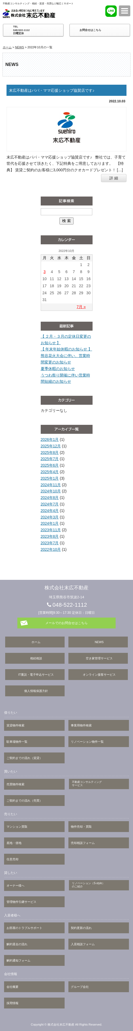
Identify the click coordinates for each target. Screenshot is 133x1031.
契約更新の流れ (81, 927)
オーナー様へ (15, 885)
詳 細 (113, 178)
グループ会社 (80, 986)
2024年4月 (50, 510)
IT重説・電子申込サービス (36, 674)
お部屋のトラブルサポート (24, 927)
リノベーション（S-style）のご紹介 (88, 885)
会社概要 (12, 986)
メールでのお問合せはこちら (66, 623)
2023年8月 (50, 536)
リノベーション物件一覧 (87, 741)
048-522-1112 (70, 605)
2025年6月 (50, 465)
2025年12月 (51, 446)
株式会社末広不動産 (30, 13)
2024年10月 (51, 491)
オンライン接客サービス (99, 674)
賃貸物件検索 (15, 725)
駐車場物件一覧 (17, 741)
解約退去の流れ (17, 944)
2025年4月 (50, 472)
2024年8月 (50, 497)
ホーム (7, 47)
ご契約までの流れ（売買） (24, 800)
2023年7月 (50, 543)
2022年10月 (51, 549)
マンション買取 (17, 826)
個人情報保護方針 (36, 690)
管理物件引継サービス (21, 901)
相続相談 (36, 658)
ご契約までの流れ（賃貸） (24, 758)
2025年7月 (50, 459)
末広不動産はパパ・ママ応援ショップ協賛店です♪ (51, 90)
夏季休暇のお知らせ (58, 368)
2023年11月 (51, 530)
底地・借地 (14, 843)
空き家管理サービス (99, 658)
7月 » (81, 307)
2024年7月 (50, 504)
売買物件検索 (15, 784)
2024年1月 (50, 523)
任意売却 (12, 859)
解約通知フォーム (18, 960)
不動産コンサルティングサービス (87, 783)
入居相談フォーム (83, 944)
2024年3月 (50, 517)
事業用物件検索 (81, 725)
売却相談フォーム (83, 843)
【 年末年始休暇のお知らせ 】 (66, 349)
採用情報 (12, 1003)
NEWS (19, 47)
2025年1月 (50, 478)
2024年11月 (51, 485)
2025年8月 (50, 452)
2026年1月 (50, 439)
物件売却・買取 (81, 826)
